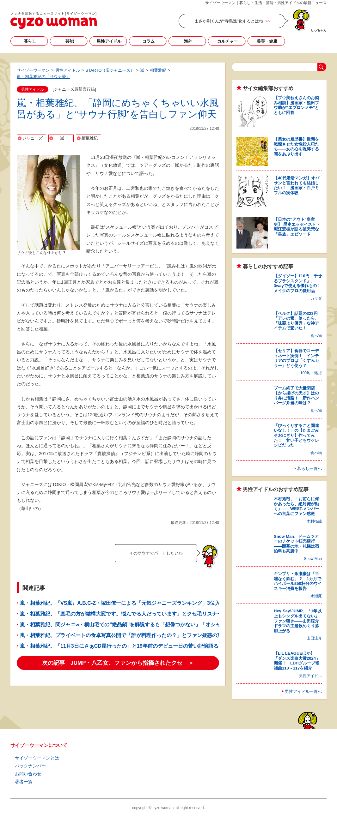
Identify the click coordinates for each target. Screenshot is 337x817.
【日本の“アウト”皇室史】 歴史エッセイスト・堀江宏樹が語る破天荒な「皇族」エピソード (297, 227)
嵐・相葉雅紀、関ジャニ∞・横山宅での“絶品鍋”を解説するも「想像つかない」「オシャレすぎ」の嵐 (135, 624)
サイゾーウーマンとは (37, 757)
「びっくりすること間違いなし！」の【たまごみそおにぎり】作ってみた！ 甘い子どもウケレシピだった (296, 435)
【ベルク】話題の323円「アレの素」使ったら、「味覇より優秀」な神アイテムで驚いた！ (296, 321)
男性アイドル (109, 41)
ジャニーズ (32, 138)
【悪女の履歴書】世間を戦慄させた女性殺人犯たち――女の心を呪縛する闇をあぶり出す (296, 146)
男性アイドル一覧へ (303, 691)
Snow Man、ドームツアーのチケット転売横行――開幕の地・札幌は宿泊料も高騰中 (296, 544)
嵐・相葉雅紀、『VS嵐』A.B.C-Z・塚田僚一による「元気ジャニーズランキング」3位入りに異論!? (132, 603)
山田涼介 (314, 638)
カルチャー (227, 41)
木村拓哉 (314, 521)
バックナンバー (30, 765)
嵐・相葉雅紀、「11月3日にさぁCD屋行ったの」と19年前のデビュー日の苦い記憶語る (119, 646)
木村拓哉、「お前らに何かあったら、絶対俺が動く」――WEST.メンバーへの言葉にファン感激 (296, 506)
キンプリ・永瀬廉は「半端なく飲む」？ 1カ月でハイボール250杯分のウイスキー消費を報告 (298, 581)
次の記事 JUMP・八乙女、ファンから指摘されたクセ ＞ (118, 663)
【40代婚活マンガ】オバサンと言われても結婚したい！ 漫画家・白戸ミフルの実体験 (296, 185)
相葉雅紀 (89, 138)
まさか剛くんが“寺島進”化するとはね (228, 21)
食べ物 (316, 335)
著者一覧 (24, 781)
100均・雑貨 (311, 373)
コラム (148, 41)
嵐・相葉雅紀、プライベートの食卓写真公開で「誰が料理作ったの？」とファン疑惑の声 (121, 635)
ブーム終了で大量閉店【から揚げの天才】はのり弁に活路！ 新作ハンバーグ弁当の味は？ (296, 395)
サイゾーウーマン (53, 20)
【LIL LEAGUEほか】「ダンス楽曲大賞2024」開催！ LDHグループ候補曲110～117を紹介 (297, 660)
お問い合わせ (28, 773)
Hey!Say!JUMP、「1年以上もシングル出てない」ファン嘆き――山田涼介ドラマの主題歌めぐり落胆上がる (298, 621)
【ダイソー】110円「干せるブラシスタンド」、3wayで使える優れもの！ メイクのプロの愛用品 (299, 283)
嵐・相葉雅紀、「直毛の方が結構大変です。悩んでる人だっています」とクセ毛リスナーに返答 (128, 613)
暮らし (30, 41)
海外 (188, 41)
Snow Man (313, 558)
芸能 (69, 41)
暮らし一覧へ (309, 468)
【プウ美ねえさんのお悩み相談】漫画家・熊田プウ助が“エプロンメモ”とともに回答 (296, 105)
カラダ (316, 298)
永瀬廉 (316, 596)
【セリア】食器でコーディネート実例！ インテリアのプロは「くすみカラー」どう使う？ (296, 358)
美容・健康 (267, 41)
